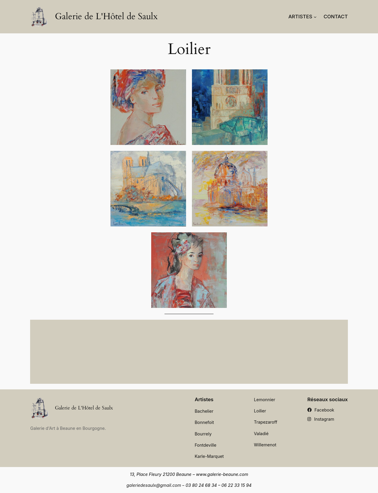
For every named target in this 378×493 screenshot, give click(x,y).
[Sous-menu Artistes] (315, 16)
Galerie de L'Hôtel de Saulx (106, 16)
